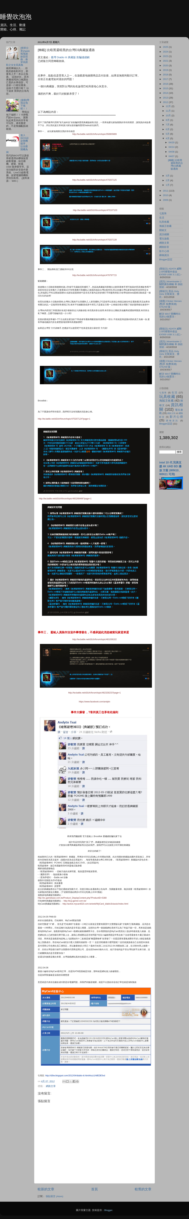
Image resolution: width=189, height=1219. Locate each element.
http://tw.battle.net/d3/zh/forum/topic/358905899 (94, 134)
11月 (169, 110)
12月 (169, 106)
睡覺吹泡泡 (15, 16)
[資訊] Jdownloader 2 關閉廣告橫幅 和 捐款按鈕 (171, 284)
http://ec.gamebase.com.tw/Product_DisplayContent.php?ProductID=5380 (72, 898)
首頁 (94, 1189)
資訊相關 (164, 234)
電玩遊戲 (164, 238)
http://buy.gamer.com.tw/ (75, 901)
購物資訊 (164, 255)
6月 (168, 129)
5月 (168, 134)
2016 (166, 84)
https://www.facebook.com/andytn (94, 701)
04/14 (172, 147)
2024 (166, 51)
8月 (168, 120)
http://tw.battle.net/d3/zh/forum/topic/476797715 (94, 275)
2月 (168, 180)
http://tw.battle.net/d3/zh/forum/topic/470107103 (95, 210)
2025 (166, 47)
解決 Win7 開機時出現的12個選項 (170, 315)
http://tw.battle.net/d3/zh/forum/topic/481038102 (94, 639)
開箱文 (163, 230)
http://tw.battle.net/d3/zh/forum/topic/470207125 (94, 180)
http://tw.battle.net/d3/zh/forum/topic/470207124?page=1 (64, 419)
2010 (166, 195)
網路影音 (164, 247)
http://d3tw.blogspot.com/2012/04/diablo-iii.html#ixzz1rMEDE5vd (75, 1075)
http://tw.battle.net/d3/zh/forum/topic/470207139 (94, 240)
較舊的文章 (143, 1189)
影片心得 (164, 251)
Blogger (108, 1210)
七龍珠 (163, 213)
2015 (166, 88)
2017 (166, 79)
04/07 (172, 156)
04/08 (172, 151)
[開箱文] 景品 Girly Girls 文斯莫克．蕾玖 (169, 294)
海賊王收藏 (165, 226)
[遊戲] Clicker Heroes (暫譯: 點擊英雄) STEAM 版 (170, 304)
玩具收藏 (164, 222)
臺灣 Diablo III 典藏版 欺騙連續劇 (70, 57)
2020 (166, 65)
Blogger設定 (165, 259)
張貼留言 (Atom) (54, 1196)
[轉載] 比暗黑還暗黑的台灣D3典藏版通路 (175, 164)
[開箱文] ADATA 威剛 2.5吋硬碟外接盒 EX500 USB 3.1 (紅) (170, 271)
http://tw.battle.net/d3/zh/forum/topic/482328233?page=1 (94, 693)
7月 (168, 124)
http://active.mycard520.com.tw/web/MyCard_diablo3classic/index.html (95, 904)
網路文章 (51, 1086)
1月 (168, 185)
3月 (168, 175)
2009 (166, 200)
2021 (166, 60)
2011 (166, 190)
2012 (166, 102)
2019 (166, 70)
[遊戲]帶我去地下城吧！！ (24, 104)
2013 (166, 97)
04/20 (172, 142)
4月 (168, 138)
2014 (166, 93)
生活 (161, 217)
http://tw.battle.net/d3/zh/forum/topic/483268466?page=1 (65, 498)
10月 (169, 115)
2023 (166, 56)
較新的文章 (46, 1189)
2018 (166, 74)
